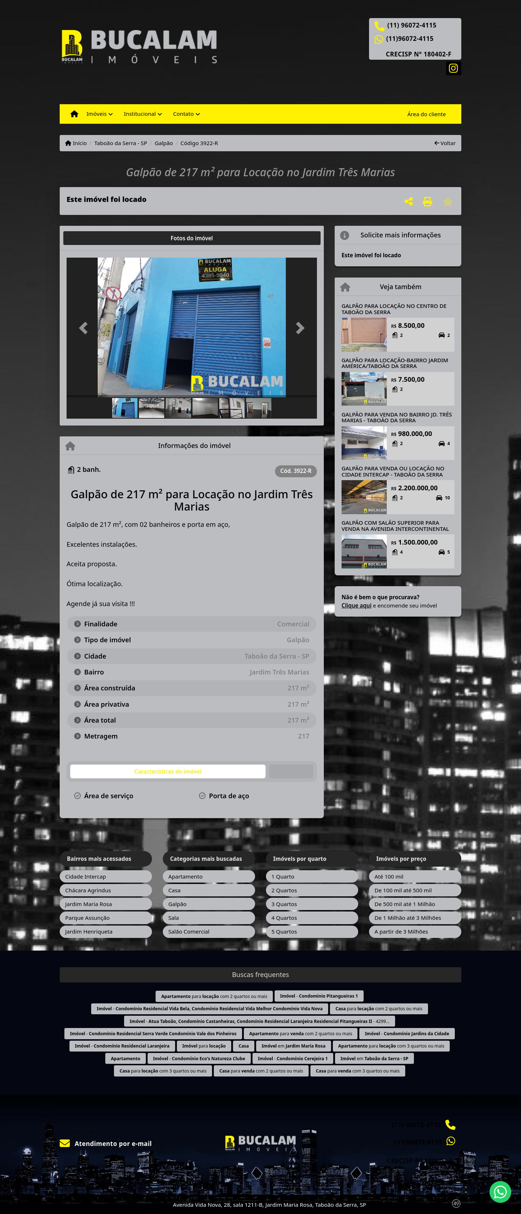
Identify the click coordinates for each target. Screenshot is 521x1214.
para (204, 1046)
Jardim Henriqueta (89, 931)
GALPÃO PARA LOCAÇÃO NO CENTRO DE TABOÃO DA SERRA (394, 309)
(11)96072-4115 (410, 39)
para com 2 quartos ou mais (214, 996)
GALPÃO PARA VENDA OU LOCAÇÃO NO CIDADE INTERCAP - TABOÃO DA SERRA (393, 471)
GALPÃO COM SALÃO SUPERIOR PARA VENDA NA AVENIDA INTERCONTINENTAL (395, 525)
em (293, 1046)
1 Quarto (282, 876)
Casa (174, 890)
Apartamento (185, 876)
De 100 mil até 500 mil (403, 890)
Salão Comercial (188, 931)
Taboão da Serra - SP (120, 143)
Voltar (445, 143)
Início (76, 143)
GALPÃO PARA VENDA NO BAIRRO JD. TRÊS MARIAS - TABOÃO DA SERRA (397, 417)
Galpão (163, 143)
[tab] (90, 238)
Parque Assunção (87, 917)
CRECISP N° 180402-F (419, 54)
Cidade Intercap (85, 876)
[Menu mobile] (74, 113)
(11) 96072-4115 (412, 25)
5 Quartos (284, 931)
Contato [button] (183, 113)
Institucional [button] (140, 113)
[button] (85, 328)
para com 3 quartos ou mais (391, 1046)
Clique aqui (357, 605)
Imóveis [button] (96, 113)
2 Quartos (284, 890)
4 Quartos (284, 917)
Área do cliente (426, 114)
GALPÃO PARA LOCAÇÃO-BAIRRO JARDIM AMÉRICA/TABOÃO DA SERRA (395, 363)
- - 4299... (260, 1021)
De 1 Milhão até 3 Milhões (407, 917)
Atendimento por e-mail (106, 1143)
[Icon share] (453, 67)
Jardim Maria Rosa (88, 904)
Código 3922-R (199, 143)
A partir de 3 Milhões (401, 931)
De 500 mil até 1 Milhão (404, 904)
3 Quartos (284, 904)
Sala (173, 917)
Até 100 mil (388, 876)
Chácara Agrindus (88, 890)
